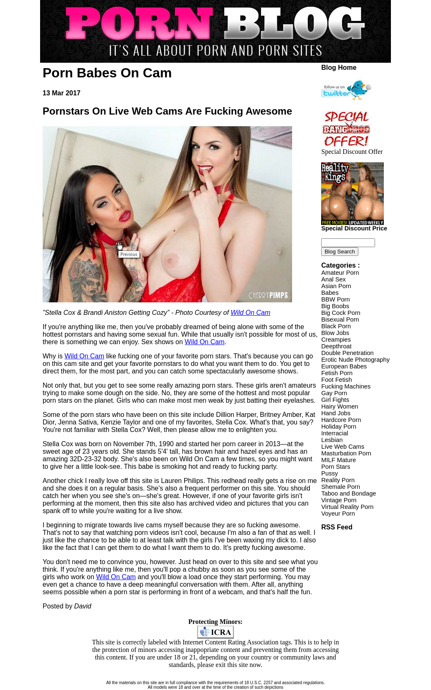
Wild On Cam (250, 312)
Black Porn (336, 326)
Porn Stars (335, 466)
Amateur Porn (340, 272)
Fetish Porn (336, 373)
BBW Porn (335, 299)
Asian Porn (336, 286)
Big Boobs (335, 306)
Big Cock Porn (340, 312)
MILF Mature (338, 460)
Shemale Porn (340, 486)
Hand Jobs (335, 413)
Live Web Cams (342, 446)
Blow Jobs (335, 333)
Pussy (329, 473)
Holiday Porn (338, 426)
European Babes (344, 366)
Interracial (334, 433)
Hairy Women (339, 406)
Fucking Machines (345, 386)
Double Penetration (347, 353)
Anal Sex (333, 279)
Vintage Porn (338, 500)
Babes (330, 292)
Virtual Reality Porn (347, 506)
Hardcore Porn (341, 420)
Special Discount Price (354, 226)
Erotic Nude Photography (355, 359)
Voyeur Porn (338, 513)
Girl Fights (335, 399)
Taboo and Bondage (348, 493)
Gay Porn (334, 393)
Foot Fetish (336, 379)
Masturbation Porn (346, 453)
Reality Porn (338, 480)
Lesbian (331, 440)
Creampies (336, 339)
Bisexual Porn (340, 319)
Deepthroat (336, 346)
